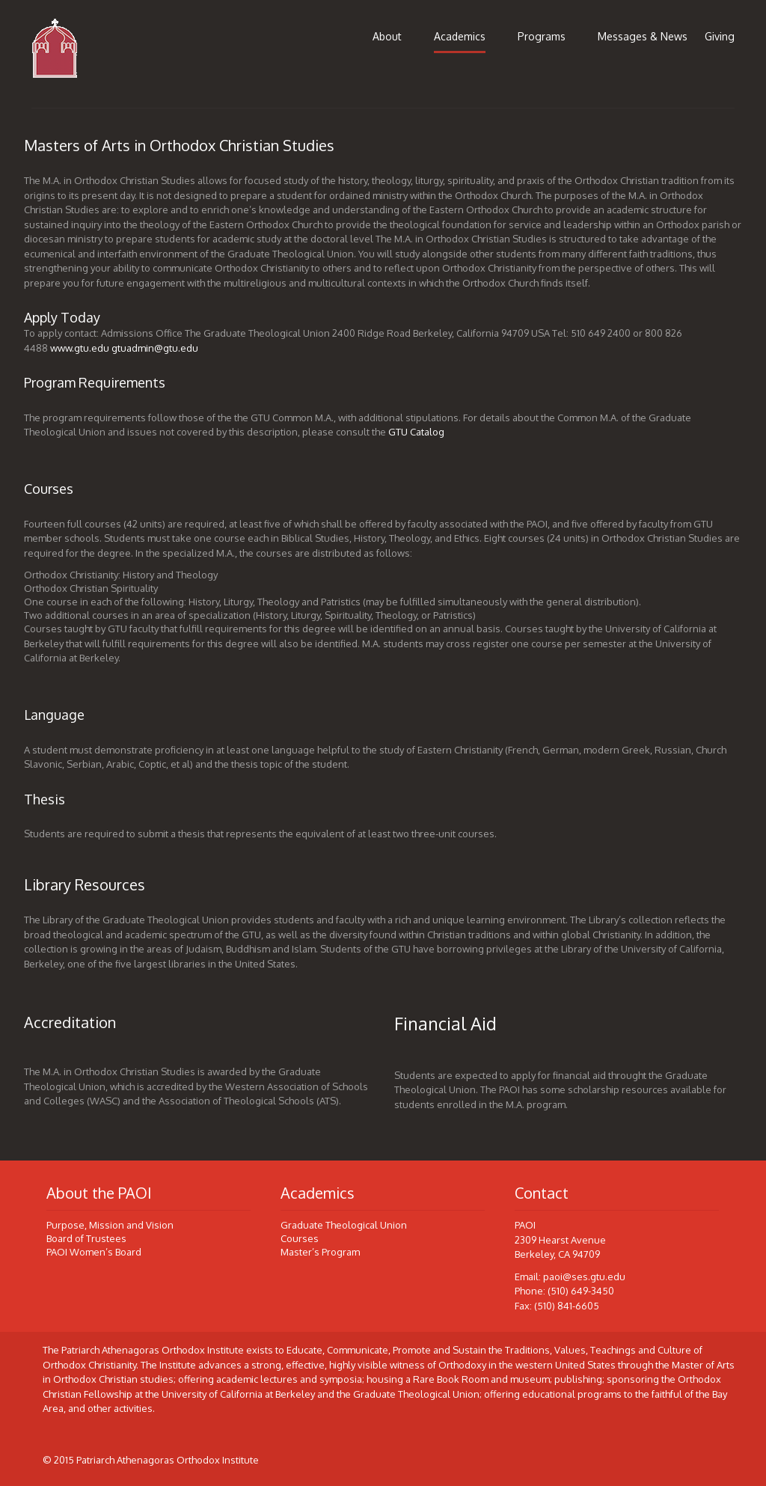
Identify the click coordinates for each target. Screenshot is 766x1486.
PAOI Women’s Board (93, 1252)
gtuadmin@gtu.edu (154, 348)
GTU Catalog (416, 432)
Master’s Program (320, 1252)
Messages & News (642, 36)
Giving (720, 36)
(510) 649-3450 (581, 1291)
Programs (542, 36)
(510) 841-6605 (566, 1306)
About (387, 36)
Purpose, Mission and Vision (110, 1225)
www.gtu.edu (79, 348)
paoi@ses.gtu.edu (584, 1276)
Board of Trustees (86, 1238)
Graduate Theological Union (344, 1225)
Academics (459, 36)
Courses (300, 1238)
